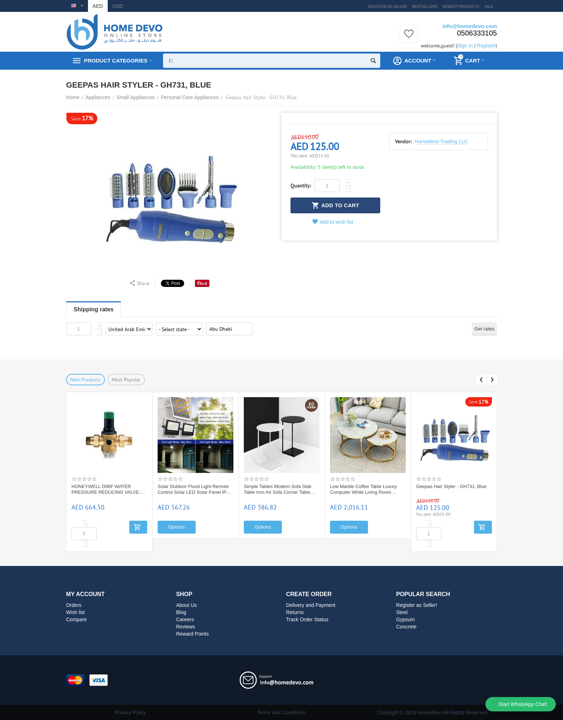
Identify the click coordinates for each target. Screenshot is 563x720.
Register (486, 45)
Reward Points (192, 634)
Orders (74, 605)
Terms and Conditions (281, 712)
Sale (488, 7)
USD (117, 6)
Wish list (75, 612)
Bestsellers (425, 7)
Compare (76, 619)
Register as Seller (387, 7)
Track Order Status (307, 619)
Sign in (465, 45)
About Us (186, 605)
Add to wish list (332, 222)
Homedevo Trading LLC (441, 141)
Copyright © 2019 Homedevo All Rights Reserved (432, 712)
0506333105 (477, 33)
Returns (295, 612)
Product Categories (115, 61)
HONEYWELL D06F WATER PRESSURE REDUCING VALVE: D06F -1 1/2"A (105, 489)
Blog (181, 612)
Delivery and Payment (310, 605)
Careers (185, 619)
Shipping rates (93, 309)
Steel (402, 612)
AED (98, 6)
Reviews (185, 627)
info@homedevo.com (469, 26)
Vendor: (403, 141)
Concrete (406, 627)
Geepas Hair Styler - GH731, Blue (451, 486)
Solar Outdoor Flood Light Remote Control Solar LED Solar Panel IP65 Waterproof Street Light (195, 489)
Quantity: (300, 185)
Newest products (461, 7)
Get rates (484, 328)
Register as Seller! (416, 605)
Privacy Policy (130, 712)
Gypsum (405, 619)
